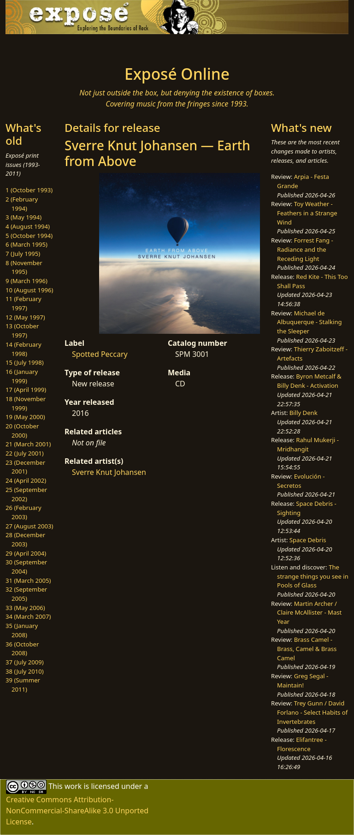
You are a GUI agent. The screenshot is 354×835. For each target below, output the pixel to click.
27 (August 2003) (29, 526)
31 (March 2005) (28, 580)
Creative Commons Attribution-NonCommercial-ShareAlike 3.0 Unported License (77, 810)
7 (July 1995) (23, 253)
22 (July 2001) (25, 453)
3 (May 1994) (23, 217)
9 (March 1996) (26, 281)
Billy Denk (303, 413)
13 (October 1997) (22, 330)
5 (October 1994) (29, 235)
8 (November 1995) (24, 267)
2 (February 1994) (22, 204)
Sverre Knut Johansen (109, 472)
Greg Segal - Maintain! (302, 680)
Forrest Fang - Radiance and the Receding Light (305, 249)
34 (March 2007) (28, 616)
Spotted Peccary (100, 354)
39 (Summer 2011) (23, 684)
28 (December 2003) (25, 539)
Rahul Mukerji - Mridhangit (308, 444)
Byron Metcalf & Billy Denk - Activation (309, 381)
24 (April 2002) (26, 480)
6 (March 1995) (26, 244)
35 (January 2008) (22, 630)
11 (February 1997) (23, 303)
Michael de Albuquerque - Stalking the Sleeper (309, 322)
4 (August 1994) (28, 226)
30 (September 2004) (26, 566)
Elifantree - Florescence (302, 744)
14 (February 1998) (23, 349)
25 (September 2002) (26, 494)
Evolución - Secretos (300, 481)
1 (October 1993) (29, 190)
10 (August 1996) (29, 290)
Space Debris (307, 540)
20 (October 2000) (22, 430)
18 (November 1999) (26, 403)
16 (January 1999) (22, 376)
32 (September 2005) (26, 594)
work (73, 786)
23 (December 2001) (25, 467)
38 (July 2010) (25, 671)
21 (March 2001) (28, 444)
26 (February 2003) (23, 512)
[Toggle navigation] (35, 47)
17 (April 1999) (26, 389)
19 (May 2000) (25, 417)
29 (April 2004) (26, 553)
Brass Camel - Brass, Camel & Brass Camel (306, 648)
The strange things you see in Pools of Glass (312, 576)
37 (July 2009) (25, 662)
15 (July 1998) (25, 362)
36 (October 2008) (22, 648)
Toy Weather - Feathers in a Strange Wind (307, 213)
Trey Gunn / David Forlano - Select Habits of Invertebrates (312, 712)
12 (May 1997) (25, 317)
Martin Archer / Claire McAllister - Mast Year (309, 612)
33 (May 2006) (25, 608)
